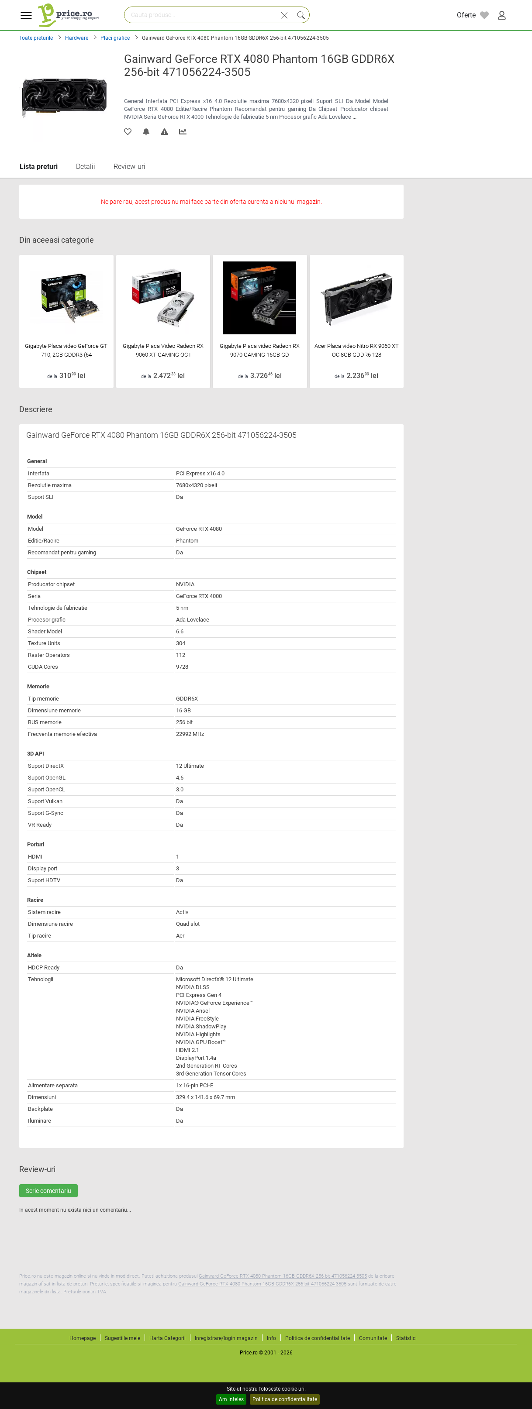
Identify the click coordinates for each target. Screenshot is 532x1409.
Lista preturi (39, 166)
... (354, 116)
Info (271, 1338)
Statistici (406, 1338)
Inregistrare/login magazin (226, 1338)
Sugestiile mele (122, 1338)
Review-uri (129, 166)
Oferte (466, 15)
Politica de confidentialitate (284, 1399)
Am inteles (231, 1399)
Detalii (85, 166)
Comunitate (373, 1338)
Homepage (82, 1338)
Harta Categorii (167, 1338)
